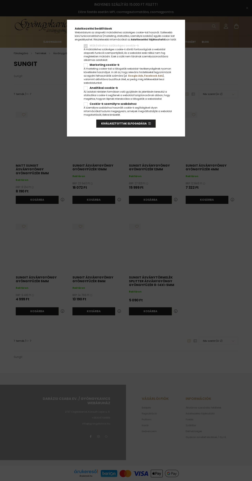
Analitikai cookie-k (104, 88)
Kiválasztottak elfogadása (124, 123)
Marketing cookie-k (105, 65)
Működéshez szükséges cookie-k (114, 45)
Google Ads (135, 75)
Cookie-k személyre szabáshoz (113, 104)
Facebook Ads (153, 75)
